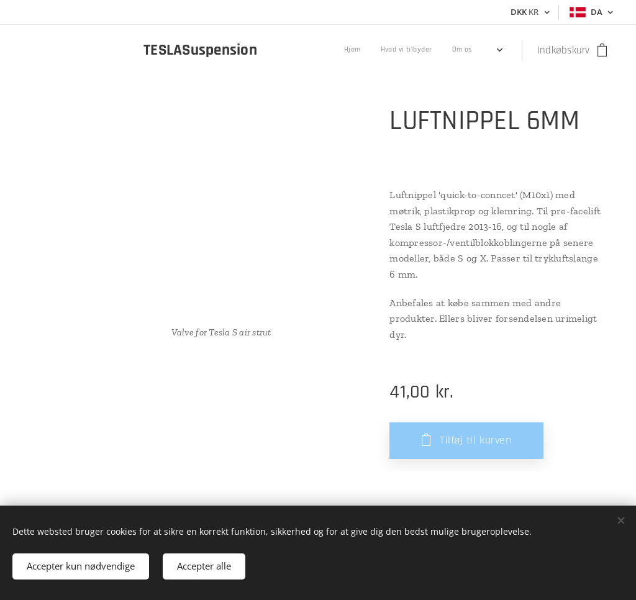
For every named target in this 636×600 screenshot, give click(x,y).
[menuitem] (395, 50)
